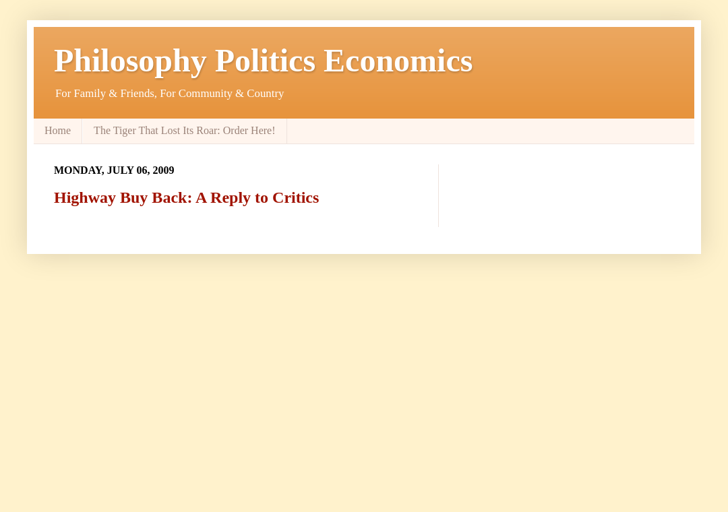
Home (57, 130)
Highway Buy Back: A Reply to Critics (186, 197)
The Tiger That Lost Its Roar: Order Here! (184, 130)
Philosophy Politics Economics (263, 60)
